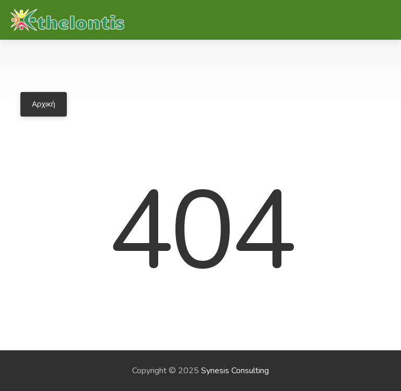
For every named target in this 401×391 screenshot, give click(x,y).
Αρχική (43, 104)
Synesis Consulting (235, 370)
